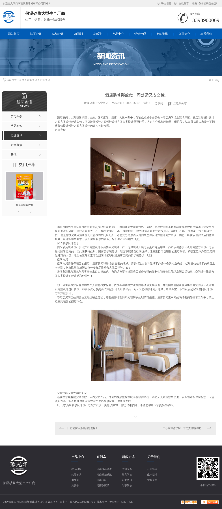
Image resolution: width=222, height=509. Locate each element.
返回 (214, 80)
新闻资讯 (32, 79)
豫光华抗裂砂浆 (24, 204)
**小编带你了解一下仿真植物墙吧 (182, 428)
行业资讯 (45, 79)
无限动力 (114, 501)
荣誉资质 (152, 480)
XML (123, 501)
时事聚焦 (127, 485)
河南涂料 (102, 480)
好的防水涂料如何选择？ (84, 428)
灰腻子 (75, 485)
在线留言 (184, 3)
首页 (21, 79)
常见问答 (127, 474)
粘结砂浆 (76, 474)
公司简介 (152, 469)
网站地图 (166, 3)
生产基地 (152, 474)
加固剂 (75, 480)
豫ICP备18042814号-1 (82, 501)
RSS (130, 501)
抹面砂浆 (76, 469)
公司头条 (127, 469)
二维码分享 (180, 103)
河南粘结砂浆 (104, 474)
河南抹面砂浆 (104, 469)
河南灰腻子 (103, 485)
